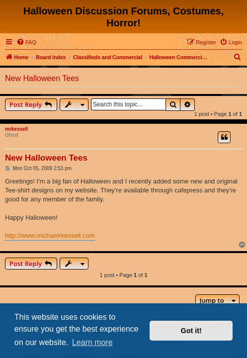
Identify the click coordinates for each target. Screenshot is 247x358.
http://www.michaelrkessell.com (50, 235)
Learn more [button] (92, 342)
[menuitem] (26, 42)
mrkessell (16, 129)
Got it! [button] (191, 331)
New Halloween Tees (42, 78)
